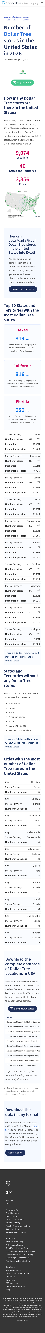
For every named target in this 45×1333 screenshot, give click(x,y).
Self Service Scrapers (14, 1270)
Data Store (10, 1267)
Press (8, 1203)
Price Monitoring (13, 1213)
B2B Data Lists (12, 1283)
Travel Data (10, 1276)
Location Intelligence (15, 1219)
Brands (26, 20)
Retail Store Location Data (17, 1248)
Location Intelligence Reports (16, 17)
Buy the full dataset (22, 1008)
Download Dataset (23, 289)
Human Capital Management (18, 1257)
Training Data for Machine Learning (20, 1251)
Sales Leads (10, 1280)
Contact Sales (15, 1152)
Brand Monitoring (13, 1222)
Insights (9, 1289)
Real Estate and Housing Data (18, 1261)
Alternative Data (12, 1210)
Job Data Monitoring (14, 1241)
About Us (9, 1200)
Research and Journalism (16, 1232)
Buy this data (22, 82)
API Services (11, 1238)
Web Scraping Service (14, 1245)
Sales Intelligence (13, 1229)
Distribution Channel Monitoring (19, 1254)
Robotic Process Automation (18, 1226)
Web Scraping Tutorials (15, 1286)
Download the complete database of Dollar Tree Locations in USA (22, 966)
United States (12, 20)
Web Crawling (11, 1216)
